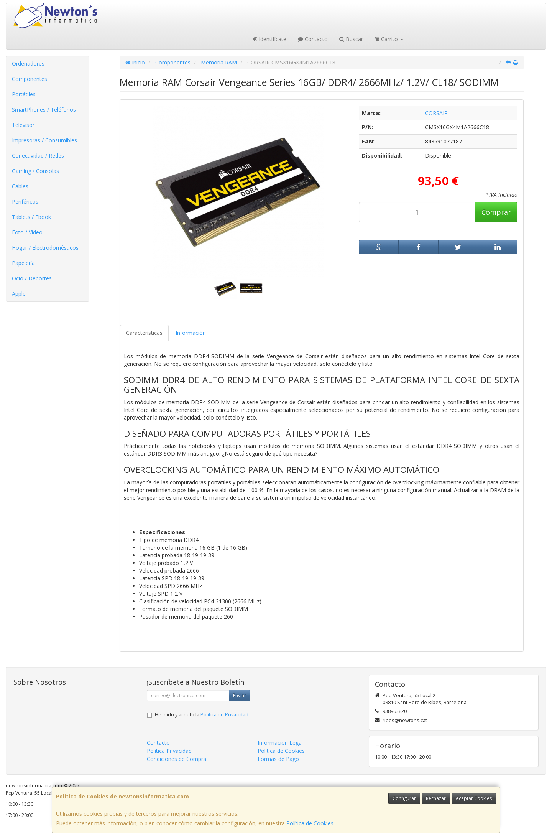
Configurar (404, 798)
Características (144, 332)
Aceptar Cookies (474, 798)
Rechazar (436, 798)
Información (191, 332)
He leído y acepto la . (202, 714)
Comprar (496, 212)
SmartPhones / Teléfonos (44, 109)
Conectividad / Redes (38, 155)
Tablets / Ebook (31, 217)
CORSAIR (436, 113)
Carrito (389, 39)
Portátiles (24, 94)
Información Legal (280, 742)
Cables (20, 186)
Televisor (23, 124)
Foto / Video (27, 232)
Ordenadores (28, 63)
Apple (19, 293)
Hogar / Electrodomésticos (45, 247)
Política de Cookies (310, 823)
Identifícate (269, 39)
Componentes (29, 78)
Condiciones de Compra (176, 758)
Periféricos (25, 201)
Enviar (239, 695)
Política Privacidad (169, 750)
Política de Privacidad (224, 714)
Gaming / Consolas (35, 171)
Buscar (351, 39)
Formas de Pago (278, 758)
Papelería (23, 263)
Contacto (313, 39)
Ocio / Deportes (32, 278)
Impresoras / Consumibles (44, 140)
